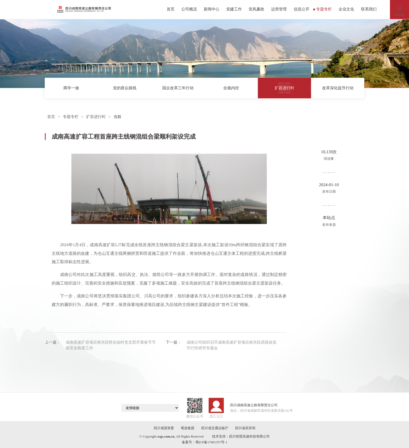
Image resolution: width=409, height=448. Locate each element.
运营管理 (279, 9)
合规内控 (231, 88)
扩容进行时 (284, 88)
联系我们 (369, 9)
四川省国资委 (164, 428)
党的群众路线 (124, 88)
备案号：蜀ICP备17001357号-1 (204, 442)
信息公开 (301, 9)
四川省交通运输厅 (214, 428)
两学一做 (71, 88)
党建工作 (234, 9)
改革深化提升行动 (337, 88)
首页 (171, 9)
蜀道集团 (187, 428)
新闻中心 (211, 9)
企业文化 (346, 9)
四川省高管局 (245, 428)
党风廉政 (256, 9)
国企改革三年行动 (178, 88)
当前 (117, 117)
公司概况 (189, 9)
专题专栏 (322, 9)
